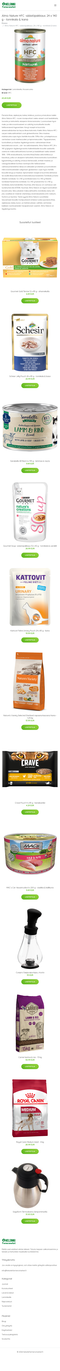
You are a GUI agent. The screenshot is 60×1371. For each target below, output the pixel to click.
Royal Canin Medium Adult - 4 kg (30, 1142)
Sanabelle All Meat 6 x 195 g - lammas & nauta (30, 461)
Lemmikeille (17, 89)
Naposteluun (7, 1301)
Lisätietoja (12, 105)
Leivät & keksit (8, 1293)
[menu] (55, 5)
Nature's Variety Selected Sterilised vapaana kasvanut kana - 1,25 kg (30, 716)
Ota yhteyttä (7, 1326)
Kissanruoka (28, 89)
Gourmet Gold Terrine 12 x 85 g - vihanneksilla (30, 291)
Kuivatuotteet (7, 1288)
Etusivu (4, 23)
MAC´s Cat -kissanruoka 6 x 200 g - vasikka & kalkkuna (30, 887)
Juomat (5, 1284)
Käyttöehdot (7, 1330)
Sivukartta (6, 1339)
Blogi (4, 1321)
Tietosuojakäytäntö (10, 1334)
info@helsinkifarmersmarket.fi (14, 1270)
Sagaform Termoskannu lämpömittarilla (30, 1212)
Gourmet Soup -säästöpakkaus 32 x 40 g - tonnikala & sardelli (30, 546)
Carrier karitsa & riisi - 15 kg (30, 1057)
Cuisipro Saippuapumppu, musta (30, 972)
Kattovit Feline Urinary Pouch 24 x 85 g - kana (30, 630)
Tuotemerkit (7, 1306)
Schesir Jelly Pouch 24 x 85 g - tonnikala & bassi (30, 376)
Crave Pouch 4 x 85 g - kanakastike (30, 803)
